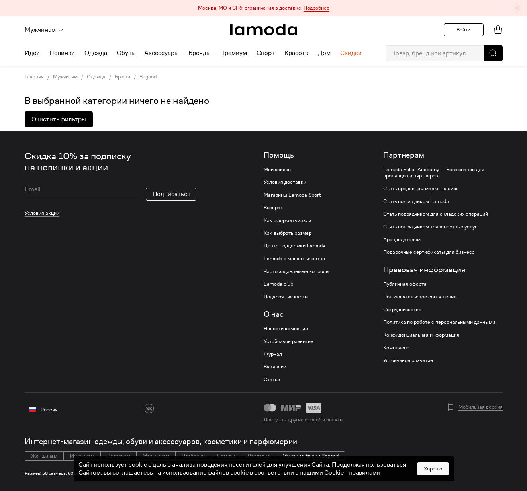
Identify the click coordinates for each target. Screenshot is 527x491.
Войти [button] (463, 29)
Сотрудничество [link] (402, 309)
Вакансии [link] (275, 367)
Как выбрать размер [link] (287, 233)
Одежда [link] (96, 77)
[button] (263, 8)
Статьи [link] (272, 379)
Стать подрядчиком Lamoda (416, 201)
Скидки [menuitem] (351, 53)
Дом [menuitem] (324, 53)
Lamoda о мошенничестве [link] (294, 258)
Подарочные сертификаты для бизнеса (429, 252)
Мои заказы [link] (278, 169)
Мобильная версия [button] (480, 407)
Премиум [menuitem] (233, 53)
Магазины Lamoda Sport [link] (292, 195)
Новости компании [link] (286, 328)
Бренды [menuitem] (199, 53)
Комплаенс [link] (396, 348)
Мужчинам (44, 30)
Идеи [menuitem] (32, 53)
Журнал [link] (273, 354)
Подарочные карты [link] (286, 297)
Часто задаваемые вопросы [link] (296, 271)
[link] (263, 29)
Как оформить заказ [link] (287, 220)
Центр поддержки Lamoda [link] (294, 246)
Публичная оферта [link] (405, 284)
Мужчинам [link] (65, 77)
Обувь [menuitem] (126, 53)
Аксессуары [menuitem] (161, 53)
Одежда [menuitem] (95, 53)
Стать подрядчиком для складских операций (435, 214)
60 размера (79, 473)
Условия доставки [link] (285, 182)
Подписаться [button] (171, 194)
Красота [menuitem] (296, 53)
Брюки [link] (122, 77)
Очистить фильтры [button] (58, 119)
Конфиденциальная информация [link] (421, 335)
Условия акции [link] (42, 213)
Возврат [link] (273, 208)
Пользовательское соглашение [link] (419, 297)
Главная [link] (34, 77)
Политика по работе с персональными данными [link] (439, 322)
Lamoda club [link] (278, 284)
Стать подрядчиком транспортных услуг (430, 227)
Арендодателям (402, 239)
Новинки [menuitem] (62, 53)
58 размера (54, 473)
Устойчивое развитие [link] (288, 341)
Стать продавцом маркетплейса (421, 188)
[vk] (149, 408)
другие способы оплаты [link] (315, 419)
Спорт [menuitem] (266, 53)
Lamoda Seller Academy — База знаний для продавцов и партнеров (433, 172)
